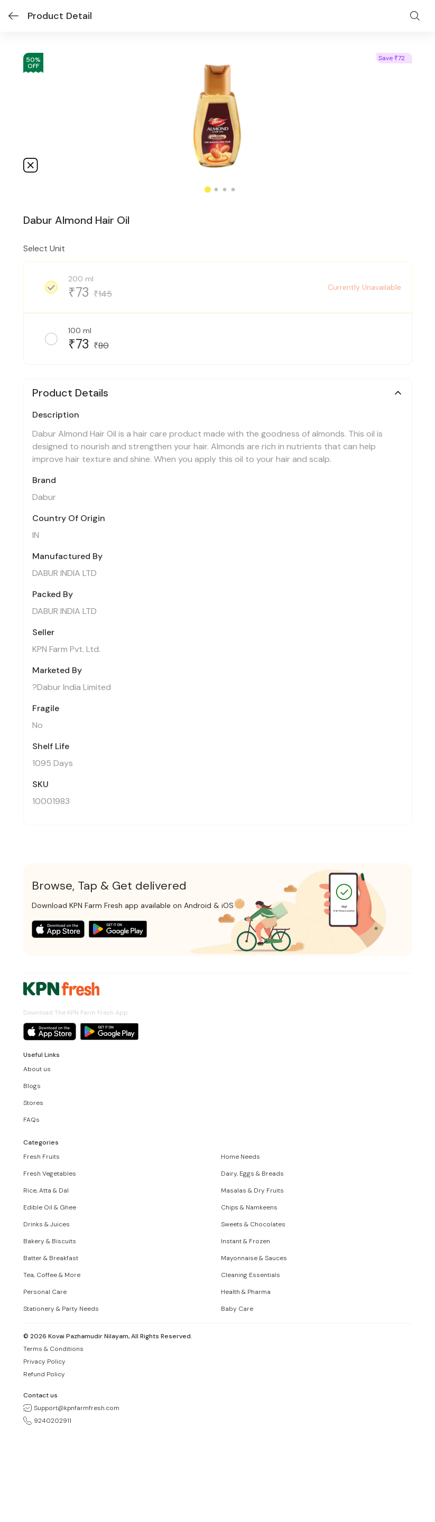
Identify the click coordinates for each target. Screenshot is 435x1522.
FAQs (31, 1119)
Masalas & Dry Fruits (252, 1190)
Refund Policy (44, 1374)
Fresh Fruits (41, 1156)
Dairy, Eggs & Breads (252, 1173)
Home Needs (240, 1156)
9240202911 (47, 1420)
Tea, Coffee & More (51, 1275)
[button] (217, 392)
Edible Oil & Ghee (49, 1207)
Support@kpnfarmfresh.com (71, 1408)
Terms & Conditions (53, 1349)
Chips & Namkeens (249, 1207)
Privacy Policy (44, 1361)
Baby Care (237, 1308)
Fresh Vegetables (49, 1173)
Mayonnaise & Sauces (254, 1258)
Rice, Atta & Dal (46, 1190)
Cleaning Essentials (250, 1275)
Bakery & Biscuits (49, 1241)
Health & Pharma (246, 1292)
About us (37, 1069)
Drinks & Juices (46, 1224)
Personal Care (45, 1292)
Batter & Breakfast (50, 1258)
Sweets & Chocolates (253, 1224)
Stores (33, 1103)
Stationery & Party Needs (61, 1308)
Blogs (32, 1086)
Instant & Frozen (245, 1241)
